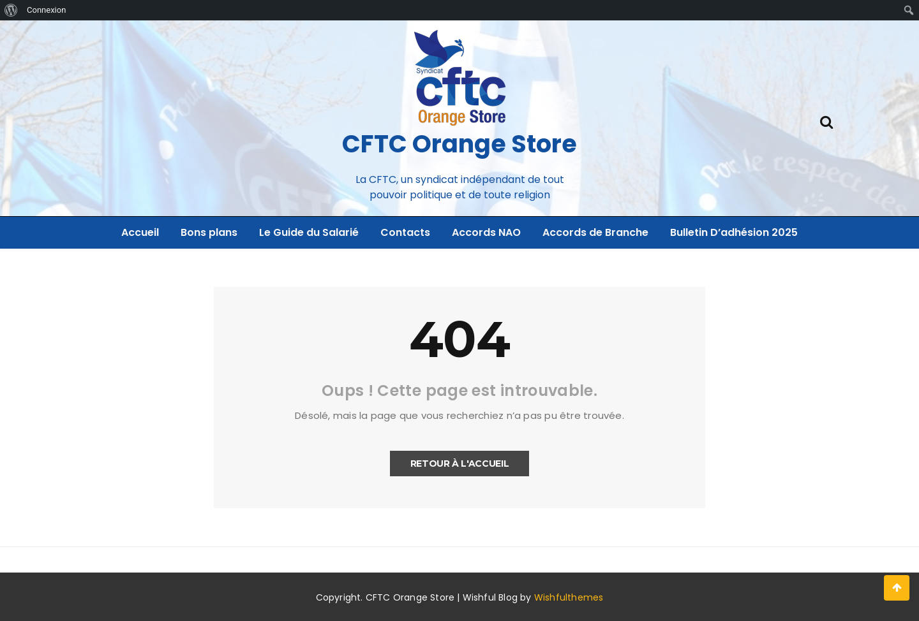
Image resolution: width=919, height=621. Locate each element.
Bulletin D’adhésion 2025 (734, 232)
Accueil (140, 232)
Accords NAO (486, 232)
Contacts (405, 232)
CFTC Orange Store (459, 144)
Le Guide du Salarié (309, 232)
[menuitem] (11, 10)
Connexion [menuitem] (46, 10)
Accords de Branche (595, 232)
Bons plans (209, 232)
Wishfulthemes (569, 597)
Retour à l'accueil (459, 463)
